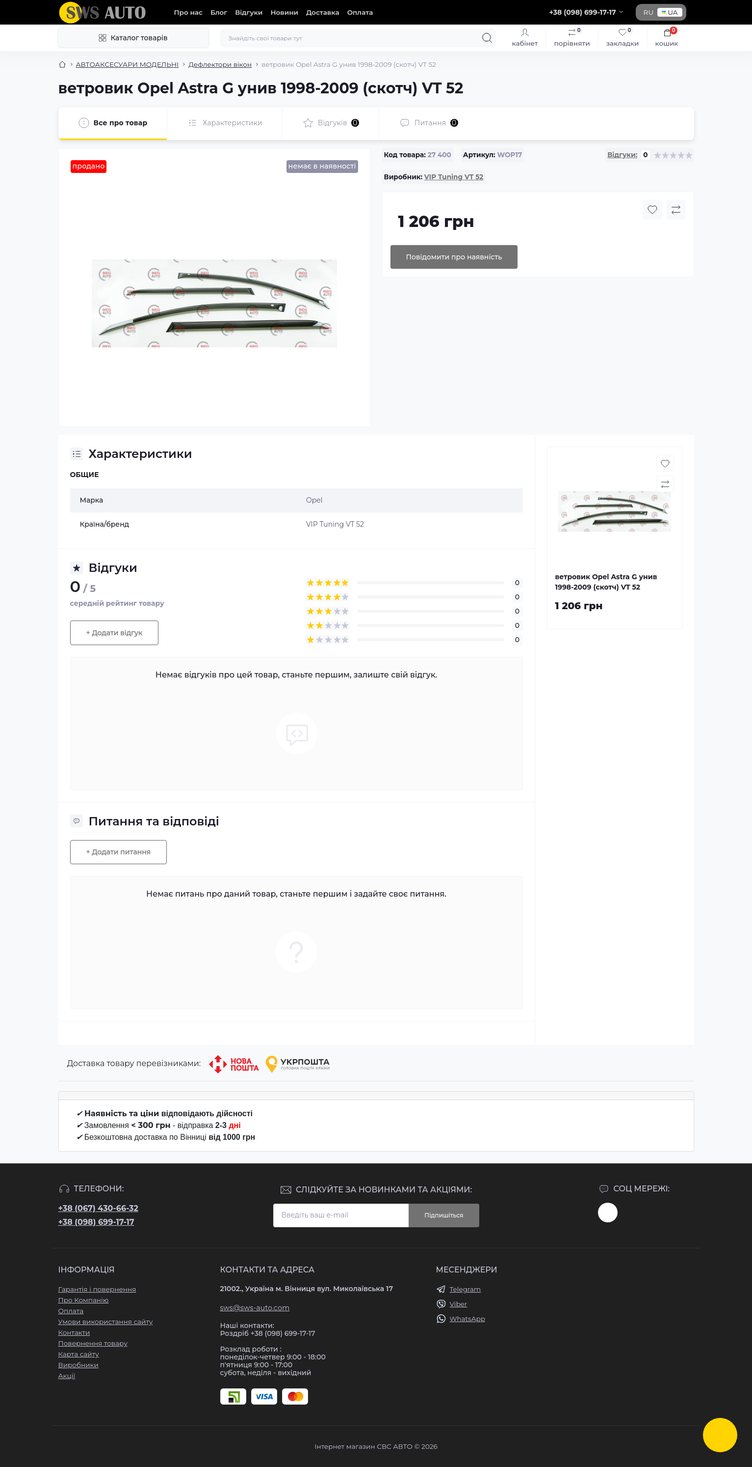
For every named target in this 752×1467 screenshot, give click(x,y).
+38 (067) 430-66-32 (98, 1208)
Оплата (360, 12)
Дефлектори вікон (220, 64)
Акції (67, 1376)
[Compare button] (676, 210)
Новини (284, 12)
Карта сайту (78, 1354)
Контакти (74, 1332)
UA (669, 12)
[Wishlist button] (652, 210)
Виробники (78, 1365)
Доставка (322, 12)
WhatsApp (467, 1319)
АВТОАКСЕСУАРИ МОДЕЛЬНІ (127, 64)
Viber (458, 1304)
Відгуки (248, 12)
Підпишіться (443, 1215)
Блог (218, 12)
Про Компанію (83, 1300)
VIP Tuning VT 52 (453, 177)
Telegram (465, 1289)
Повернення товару (93, 1343)
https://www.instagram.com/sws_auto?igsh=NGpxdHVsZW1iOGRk (608, 1212)
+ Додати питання (118, 851)
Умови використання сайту (105, 1322)
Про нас (188, 12)
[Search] (487, 37)
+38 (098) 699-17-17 (96, 1222)
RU (649, 12)
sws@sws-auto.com (255, 1307)
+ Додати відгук (114, 632)
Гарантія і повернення (97, 1289)
